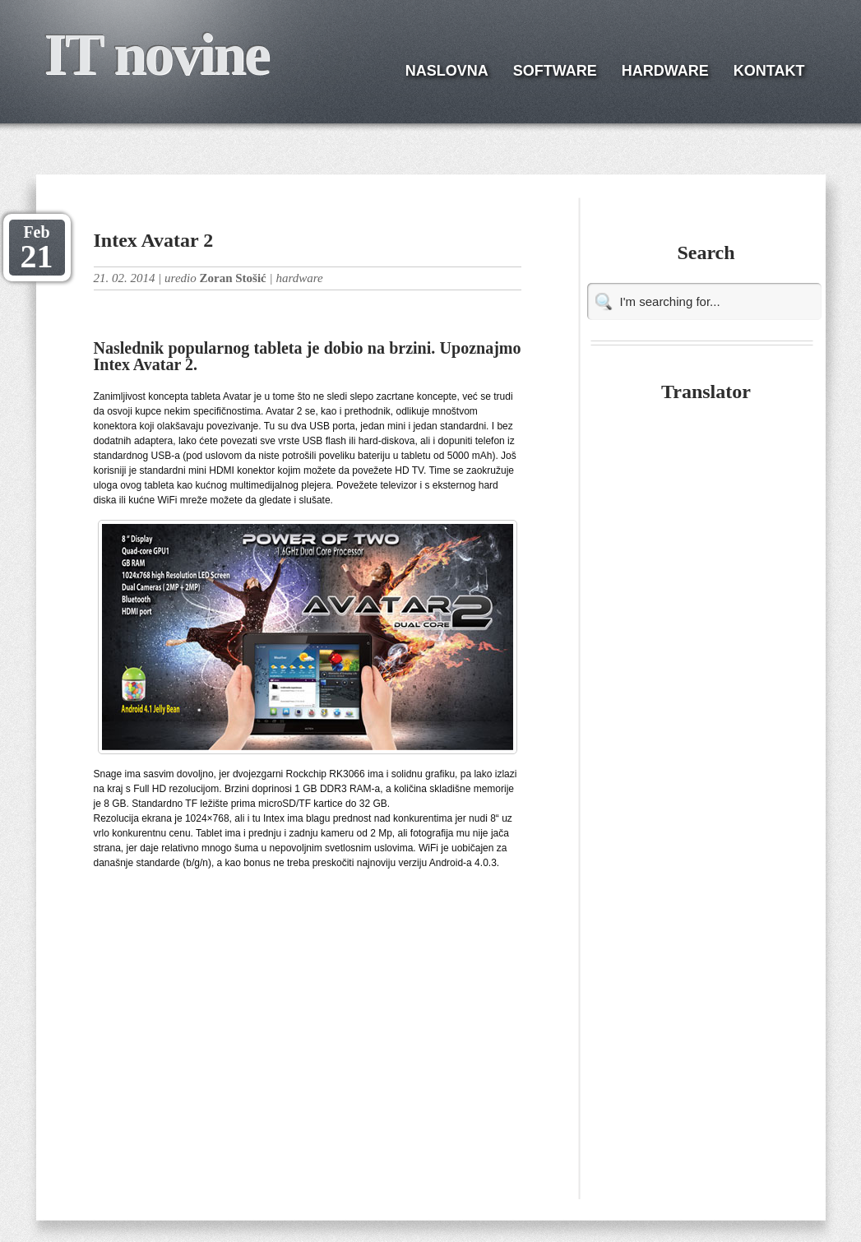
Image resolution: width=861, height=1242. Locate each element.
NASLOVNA (446, 71)
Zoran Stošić (232, 278)
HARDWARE (665, 71)
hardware (298, 278)
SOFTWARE (555, 71)
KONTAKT (769, 71)
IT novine (156, 54)
